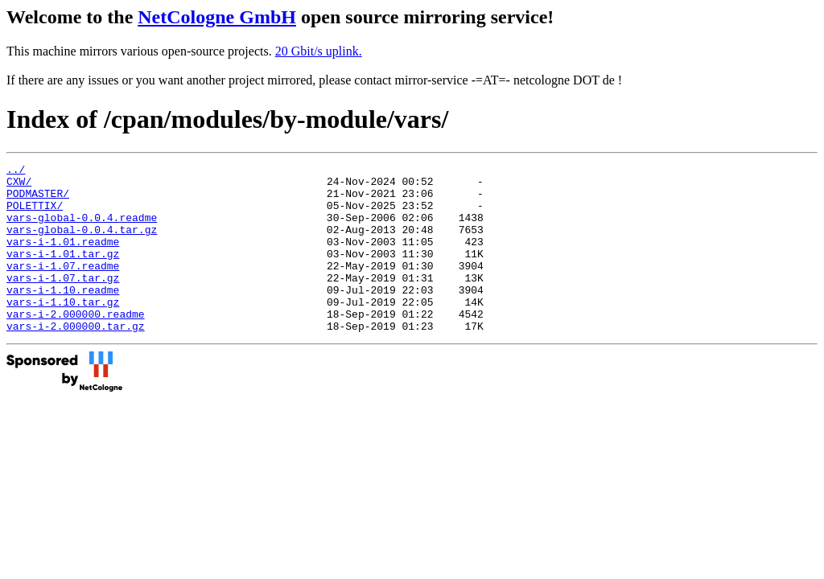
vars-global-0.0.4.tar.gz (81, 243)
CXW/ (18, 186)
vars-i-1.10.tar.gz (62, 330)
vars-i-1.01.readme (62, 258)
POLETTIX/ (34, 214)
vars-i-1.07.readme (62, 287)
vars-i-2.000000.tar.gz (75, 359)
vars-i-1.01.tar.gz (62, 272)
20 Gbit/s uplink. (318, 51)
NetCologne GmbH (217, 16)
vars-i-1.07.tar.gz (62, 301)
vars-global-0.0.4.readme (81, 229)
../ (15, 171)
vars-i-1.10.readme (62, 316)
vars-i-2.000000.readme (75, 345)
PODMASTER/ (37, 200)
